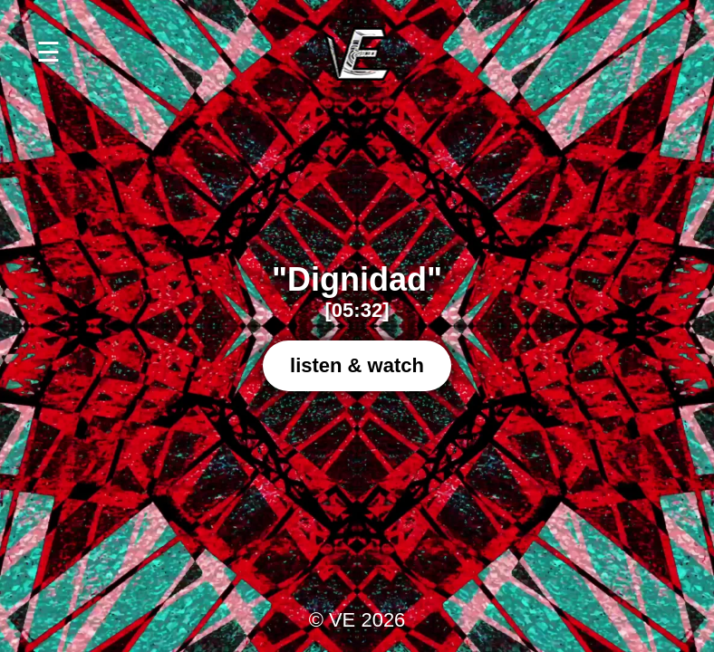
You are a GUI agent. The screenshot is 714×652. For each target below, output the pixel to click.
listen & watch (357, 365)
